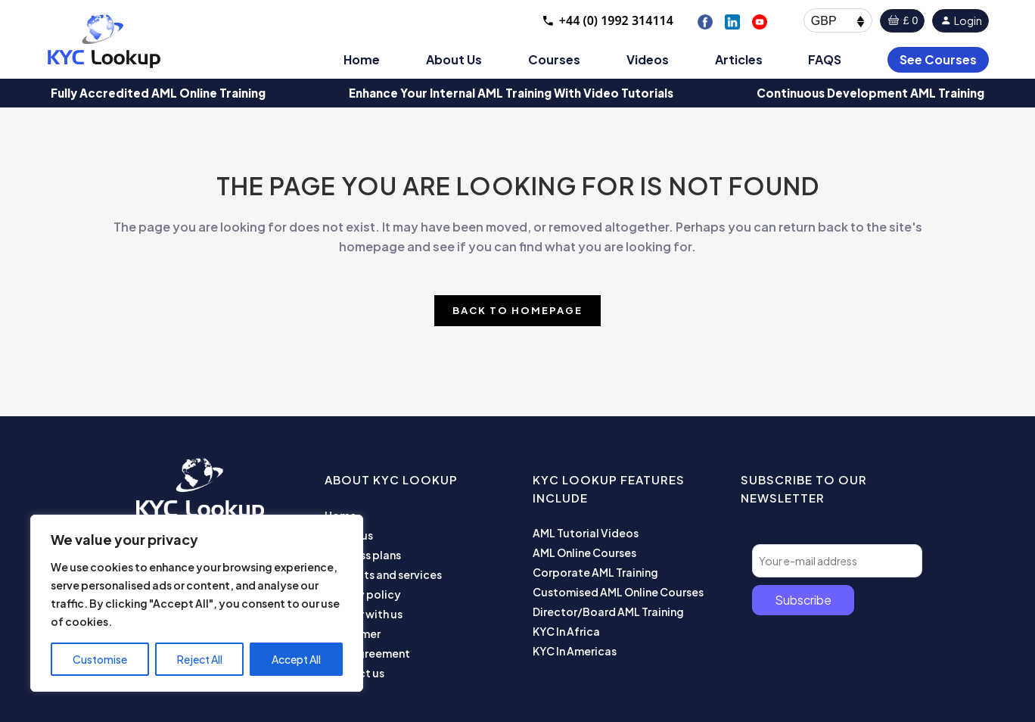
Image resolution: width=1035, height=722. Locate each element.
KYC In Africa (566, 631)
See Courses (938, 59)
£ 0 (902, 20)
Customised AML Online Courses (618, 592)
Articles (739, 59)
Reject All (199, 659)
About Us (454, 59)
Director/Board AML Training (608, 611)
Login (960, 20)
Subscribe (803, 600)
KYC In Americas (575, 651)
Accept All (296, 659)
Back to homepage (517, 310)
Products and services (383, 574)
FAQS (824, 59)
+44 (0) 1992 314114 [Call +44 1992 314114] (607, 20)
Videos (647, 59)
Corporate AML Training (595, 572)
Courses (554, 59)
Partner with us (363, 614)
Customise (100, 659)
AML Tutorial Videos (586, 533)
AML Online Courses (584, 552)
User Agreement (367, 653)
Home (361, 59)
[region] (196, 603)
